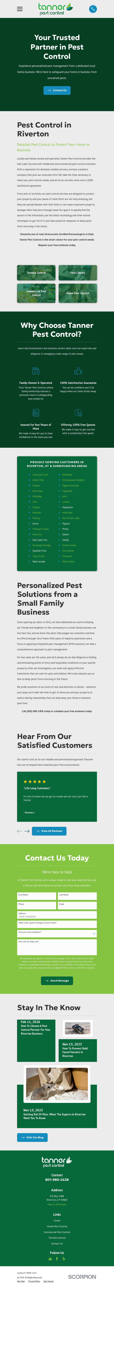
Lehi (64, 496)
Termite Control (57, 1237)
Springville (68, 550)
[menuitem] (21, 1281)
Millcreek (67, 512)
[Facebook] (57, 1258)
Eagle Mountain (70, 485)
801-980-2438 (57, 1180)
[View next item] (26, 831)
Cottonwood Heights (73, 480)
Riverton (37, 534)
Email (61, 904)
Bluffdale (67, 474)
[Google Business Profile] (50, 1258)
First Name (23, 894)
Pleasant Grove (41, 529)
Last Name (64, 894)
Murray (36, 518)
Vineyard (67, 556)
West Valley (68, 561)
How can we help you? (29, 941)
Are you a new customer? (30, 932)
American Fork (40, 474)
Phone (21, 904)
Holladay (37, 496)
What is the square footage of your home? (38, 923)
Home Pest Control (57, 1226)
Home (57, 1220)
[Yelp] (63, 1258)
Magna (36, 507)
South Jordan (69, 545)
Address (22, 913)
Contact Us (57, 1243)
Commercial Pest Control (57, 1232)
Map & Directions (57, 1204)
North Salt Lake (70, 518)
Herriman (38, 491)
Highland (67, 491)
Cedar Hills (38, 480)
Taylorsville (39, 556)
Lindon (66, 501)
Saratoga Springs (42, 545)
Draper (36, 485)
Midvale (37, 512)
